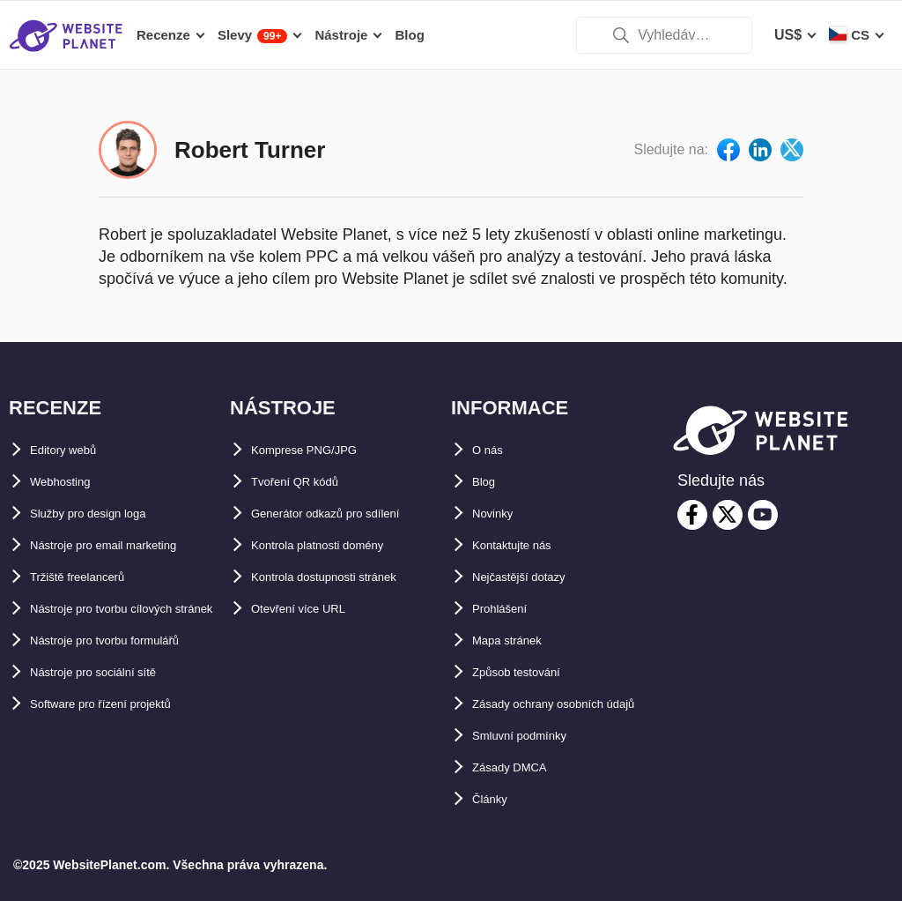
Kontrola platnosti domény (340, 513)
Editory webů (74, 418)
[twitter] (728, 483)
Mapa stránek (517, 608)
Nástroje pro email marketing (127, 513)
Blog (488, 450)
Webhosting (70, 450)
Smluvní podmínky (534, 735)
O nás (491, 418)
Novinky (499, 481)
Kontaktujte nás (525, 513)
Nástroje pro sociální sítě (113, 703)
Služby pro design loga (107, 481)
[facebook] (692, 483)
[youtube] (763, 483)
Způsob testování (530, 640)
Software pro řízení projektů (123, 735)
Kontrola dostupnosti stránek (349, 545)
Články (495, 799)
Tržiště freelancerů (92, 545)
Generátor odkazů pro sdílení (348, 481)
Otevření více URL (312, 577)
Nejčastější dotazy (533, 545)
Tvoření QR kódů (308, 450)
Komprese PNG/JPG (319, 418)
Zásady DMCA (519, 767)
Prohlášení (508, 577)
